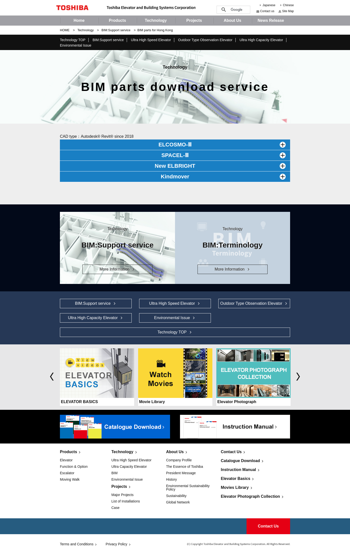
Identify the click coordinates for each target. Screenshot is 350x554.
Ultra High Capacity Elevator (261, 40)
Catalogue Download (240, 461)
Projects (119, 486)
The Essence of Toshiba (184, 466)
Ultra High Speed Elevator (151, 40)
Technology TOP (72, 40)
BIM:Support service (115, 30)
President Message (181, 473)
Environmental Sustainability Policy (188, 487)
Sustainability (176, 496)
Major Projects (122, 495)
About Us (175, 452)
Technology (85, 30)
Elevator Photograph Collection (250, 496)
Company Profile (179, 460)
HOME (65, 30)
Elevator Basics (235, 478)
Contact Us (231, 452)
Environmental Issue (75, 45)
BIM (114, 473)
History (171, 479)
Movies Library (235, 487)
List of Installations (125, 501)
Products (68, 452)
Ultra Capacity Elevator (129, 466)
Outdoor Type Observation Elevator (205, 40)
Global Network (178, 502)
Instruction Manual (238, 470)
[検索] (237, 10)
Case (115, 507)
